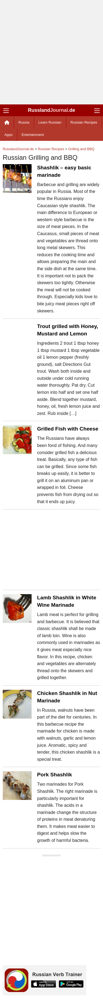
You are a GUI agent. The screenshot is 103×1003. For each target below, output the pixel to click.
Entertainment (33, 135)
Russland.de (51, 110)
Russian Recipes (84, 122)
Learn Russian (50, 122)
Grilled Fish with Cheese (67, 429)
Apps (8, 135)
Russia (23, 122)
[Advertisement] (51, 52)
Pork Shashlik (54, 774)
